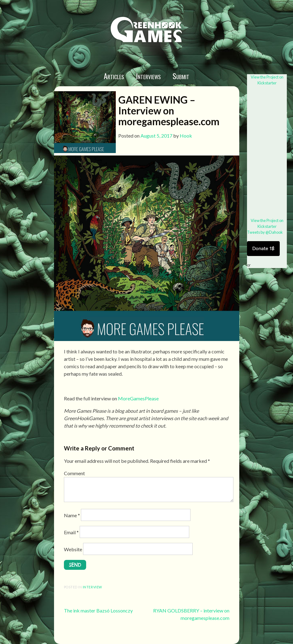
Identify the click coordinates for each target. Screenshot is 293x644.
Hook (186, 136)
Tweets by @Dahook (265, 232)
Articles (114, 75)
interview (92, 587)
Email (71, 532)
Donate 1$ (263, 248)
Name (72, 515)
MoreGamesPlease (138, 398)
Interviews (148, 75)
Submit (181, 75)
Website (73, 549)
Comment (74, 473)
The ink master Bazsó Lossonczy (98, 610)
